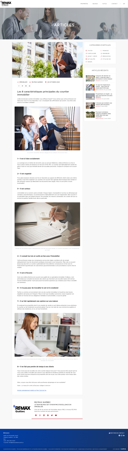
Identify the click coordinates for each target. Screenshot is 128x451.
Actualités (90, 59)
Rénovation (105, 56)
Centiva (123, 448)
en (124, 3)
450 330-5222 (11, 440)
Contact (115, 3)
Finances (105, 50)
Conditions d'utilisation (85, 449)
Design (89, 61)
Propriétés (84, 3)
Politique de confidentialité (69, 449)
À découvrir (91, 53)
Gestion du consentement (99, 449)
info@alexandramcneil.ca (16, 442)
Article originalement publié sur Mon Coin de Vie (31, 390)
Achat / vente (91, 56)
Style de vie (106, 59)
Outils (104, 3)
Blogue (95, 3)
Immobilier (22, 82)
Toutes (89, 50)
